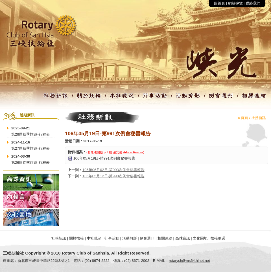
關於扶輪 (76, 238)
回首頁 (219, 3)
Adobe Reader (133, 152)
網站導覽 (235, 3)
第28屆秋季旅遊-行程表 (30, 134)
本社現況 (94, 238)
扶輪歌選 (218, 238)
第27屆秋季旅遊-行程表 (30, 148)
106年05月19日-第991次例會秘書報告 (104, 158)
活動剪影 (129, 238)
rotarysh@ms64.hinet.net (189, 260)
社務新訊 (258, 118)
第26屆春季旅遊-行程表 (30, 162)
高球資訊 (182, 238)
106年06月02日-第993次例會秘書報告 (113, 170)
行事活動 (111, 238)
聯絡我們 (253, 3)
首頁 (244, 118)
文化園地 (200, 238)
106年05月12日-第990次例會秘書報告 (113, 176)
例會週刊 (147, 238)
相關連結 (165, 238)
